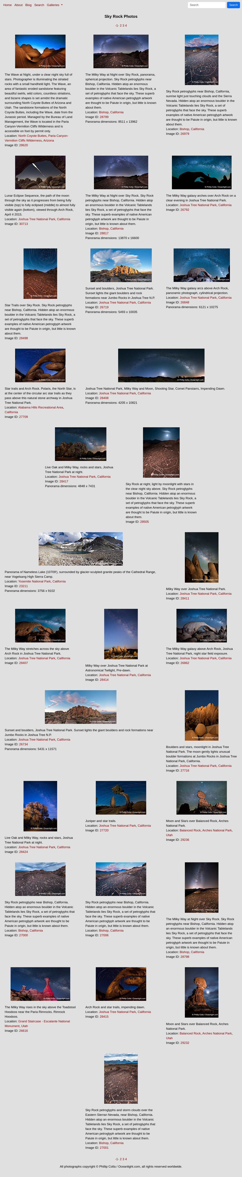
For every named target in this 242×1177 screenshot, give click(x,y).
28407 (23, 663)
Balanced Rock (190, 830)
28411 (184, 598)
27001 (104, 1147)
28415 (104, 1016)
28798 (184, 956)
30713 (23, 224)
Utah (169, 835)
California (117, 112)
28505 (144, 521)
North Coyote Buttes (32, 136)
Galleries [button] (53, 5)
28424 (23, 852)
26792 (184, 209)
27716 (184, 770)
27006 (104, 935)
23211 (23, 586)
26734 (23, 744)
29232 (184, 1043)
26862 (184, 663)
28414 (104, 679)
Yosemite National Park (34, 581)
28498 (23, 338)
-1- (117, 25)
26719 (104, 307)
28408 (104, 398)
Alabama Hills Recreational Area (40, 407)
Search (39, 5)
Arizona (48, 140)
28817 (104, 233)
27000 (23, 935)
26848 (184, 302)
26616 (23, 1030)
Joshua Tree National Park (36, 219)
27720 (104, 830)
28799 (104, 117)
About (18, 5)
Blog (28, 5)
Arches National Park (217, 830)
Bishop (104, 112)
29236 (184, 839)
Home (7, 5)
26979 (184, 133)
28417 (63, 481)
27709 (23, 417)
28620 (23, 145)
